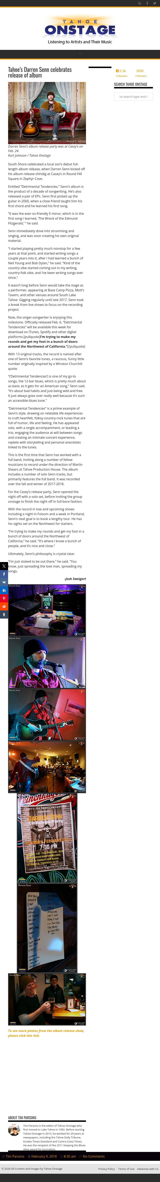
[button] (80, 53)
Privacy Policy (106, 1169)
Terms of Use (126, 1169)
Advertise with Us (147, 1169)
